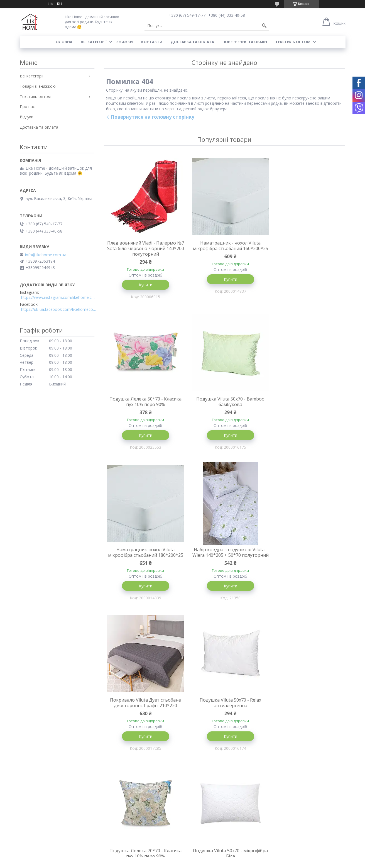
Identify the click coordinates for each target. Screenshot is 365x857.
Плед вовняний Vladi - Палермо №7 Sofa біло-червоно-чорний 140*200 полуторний (143, 248)
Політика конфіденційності (264, 851)
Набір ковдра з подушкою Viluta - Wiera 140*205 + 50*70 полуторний (305, 405)
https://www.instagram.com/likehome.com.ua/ (58, 297)
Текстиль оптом (292, 41)
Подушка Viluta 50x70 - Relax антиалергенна (224, 558)
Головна (62, 41)
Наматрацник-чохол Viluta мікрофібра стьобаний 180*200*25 (224, 405)
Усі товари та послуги (222, 778)
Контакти (151, 41)
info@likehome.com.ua (45, 254)
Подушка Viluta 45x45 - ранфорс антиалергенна (224, 709)
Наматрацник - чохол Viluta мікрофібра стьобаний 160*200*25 (224, 248)
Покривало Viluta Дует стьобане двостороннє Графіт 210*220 (143, 558)
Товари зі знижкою (38, 86)
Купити (143, 284)
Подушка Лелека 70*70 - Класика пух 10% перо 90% (305, 558)
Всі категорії (94, 41)
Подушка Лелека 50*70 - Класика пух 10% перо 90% (305, 245)
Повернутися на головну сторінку (152, 117)
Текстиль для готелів (205, 823)
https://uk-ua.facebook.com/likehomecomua (58, 309)
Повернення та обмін (244, 41)
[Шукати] (264, 25)
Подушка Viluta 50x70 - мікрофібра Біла (143, 709)
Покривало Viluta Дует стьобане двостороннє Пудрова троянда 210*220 (305, 712)
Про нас (27, 106)
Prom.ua (210, 846)
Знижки (124, 41)
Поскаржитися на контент (216, 851)
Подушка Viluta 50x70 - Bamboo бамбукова (143, 402)
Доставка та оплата (192, 41)
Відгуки (26, 116)
